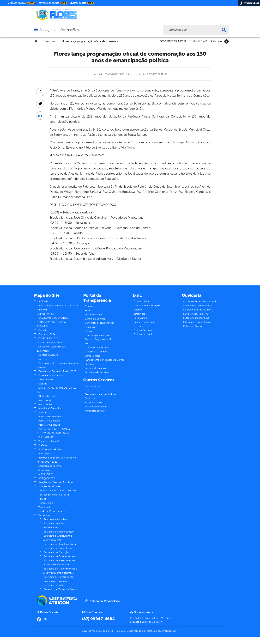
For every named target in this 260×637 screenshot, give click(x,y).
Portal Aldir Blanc (94, 402)
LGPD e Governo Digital (97, 347)
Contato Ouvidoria (48, 355)
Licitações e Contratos (96, 351)
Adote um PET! (46, 314)
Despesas (90, 327)
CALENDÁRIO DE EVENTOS (53, 318)
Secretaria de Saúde (54, 585)
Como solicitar (142, 301)
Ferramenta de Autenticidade (100, 394)
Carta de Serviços (94, 386)
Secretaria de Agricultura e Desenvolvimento (57, 538)
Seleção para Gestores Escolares (55, 482)
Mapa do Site (45, 400)
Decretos (43, 359)
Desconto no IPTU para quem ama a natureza (57, 365)
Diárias (88, 331)
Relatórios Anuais (192, 326)
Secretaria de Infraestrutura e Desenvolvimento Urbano (59, 562)
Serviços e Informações (59, 30)
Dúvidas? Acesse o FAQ (195, 314)
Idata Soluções (155, 631)
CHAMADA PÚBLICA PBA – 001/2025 (52, 324)
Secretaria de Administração (59, 531)
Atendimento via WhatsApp (197, 305)
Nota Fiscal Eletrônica (49, 408)
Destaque (49, 41)
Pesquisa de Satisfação (50, 416)
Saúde (88, 310)
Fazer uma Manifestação (196, 318)
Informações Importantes (197, 322)
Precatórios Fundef (48, 441)
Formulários (140, 318)
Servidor (42, 499)
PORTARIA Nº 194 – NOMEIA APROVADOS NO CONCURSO (53, 431)
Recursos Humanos (95, 368)
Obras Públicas (92, 355)
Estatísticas (139, 314)
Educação (90, 306)
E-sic (87, 390)
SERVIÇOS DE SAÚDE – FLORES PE (57, 490)
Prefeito (42, 445)
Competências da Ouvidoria (198, 309)
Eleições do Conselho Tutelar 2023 (57, 371)
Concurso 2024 (46, 334)
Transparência (45, 503)
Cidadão (42, 330)
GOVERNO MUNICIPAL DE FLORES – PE (184, 41)
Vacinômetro (45, 507)
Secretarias (44, 470)
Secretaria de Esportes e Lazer (60, 556)
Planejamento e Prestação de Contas (104, 360)
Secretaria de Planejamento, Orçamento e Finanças (58, 579)
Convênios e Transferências (99, 323)
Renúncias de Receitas (97, 372)
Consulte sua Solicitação (147, 305)
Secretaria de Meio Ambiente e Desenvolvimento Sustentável (60, 570)
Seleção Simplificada (49, 486)
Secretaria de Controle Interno (60, 548)
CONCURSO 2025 (48, 338)
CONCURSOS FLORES (50, 342)
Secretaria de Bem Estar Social (60, 544)
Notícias (42, 412)
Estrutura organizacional (51, 375)
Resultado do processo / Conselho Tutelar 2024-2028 (56, 459)
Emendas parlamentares (98, 335)
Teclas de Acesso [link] (53, 3)
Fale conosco (45, 379)
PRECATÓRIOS (46, 437)
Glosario (42, 383)
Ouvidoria (90, 398)
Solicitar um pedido (144, 334)
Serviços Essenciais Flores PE (53, 494)
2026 (121, 631)
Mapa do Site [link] (82, 3)
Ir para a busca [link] (21, 3)
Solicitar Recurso (143, 330)
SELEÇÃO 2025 (46, 478)
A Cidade (216, 41)
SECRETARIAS (45, 474)
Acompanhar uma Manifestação (200, 301)
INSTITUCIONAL (47, 396)
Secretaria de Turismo (50, 466)
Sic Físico (138, 326)
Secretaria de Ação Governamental (53, 525)
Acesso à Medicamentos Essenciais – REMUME (57, 307)
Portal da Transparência (97, 406)
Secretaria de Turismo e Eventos (61, 589)
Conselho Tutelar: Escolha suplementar (51, 348)
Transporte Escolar (95, 410)
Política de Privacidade (102, 601)
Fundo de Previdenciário (51, 511)
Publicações (44, 453)
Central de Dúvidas (95, 318)
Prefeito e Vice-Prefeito (51, 449)
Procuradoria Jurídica (55, 519)
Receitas (89, 364)
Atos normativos (93, 314)
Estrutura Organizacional (98, 339)
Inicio (87, 343)
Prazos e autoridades (145, 322)
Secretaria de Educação (56, 552)
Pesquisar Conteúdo (49, 420)
